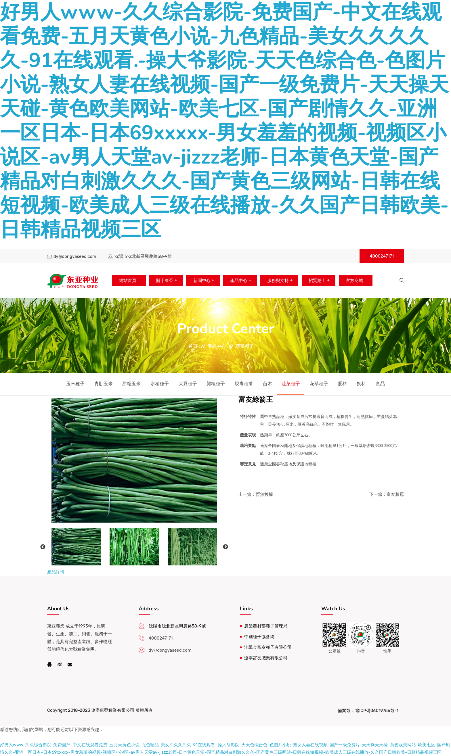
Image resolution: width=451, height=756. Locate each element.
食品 (380, 383)
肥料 (342, 383)
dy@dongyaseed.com (74, 256)
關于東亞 (162, 280)
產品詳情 (55, 572)
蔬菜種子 (245, 346)
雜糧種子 (216, 383)
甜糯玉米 (131, 383)
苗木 (267, 383)
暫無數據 (264, 494)
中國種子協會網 (259, 636)
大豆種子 (188, 383)
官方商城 (356, 280)
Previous (43, 547)
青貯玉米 (103, 383)
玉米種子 (75, 383)
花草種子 (319, 383)
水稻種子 (159, 383)
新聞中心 (200, 280)
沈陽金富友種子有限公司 (268, 647)
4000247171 (382, 256)
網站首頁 (124, 280)
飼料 (361, 383)
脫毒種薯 (244, 383)
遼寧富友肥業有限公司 (265, 658)
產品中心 (238, 280)
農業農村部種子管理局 (265, 626)
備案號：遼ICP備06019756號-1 (368, 710)
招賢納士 (318, 280)
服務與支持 (278, 280)
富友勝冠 (395, 494)
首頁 (193, 346)
